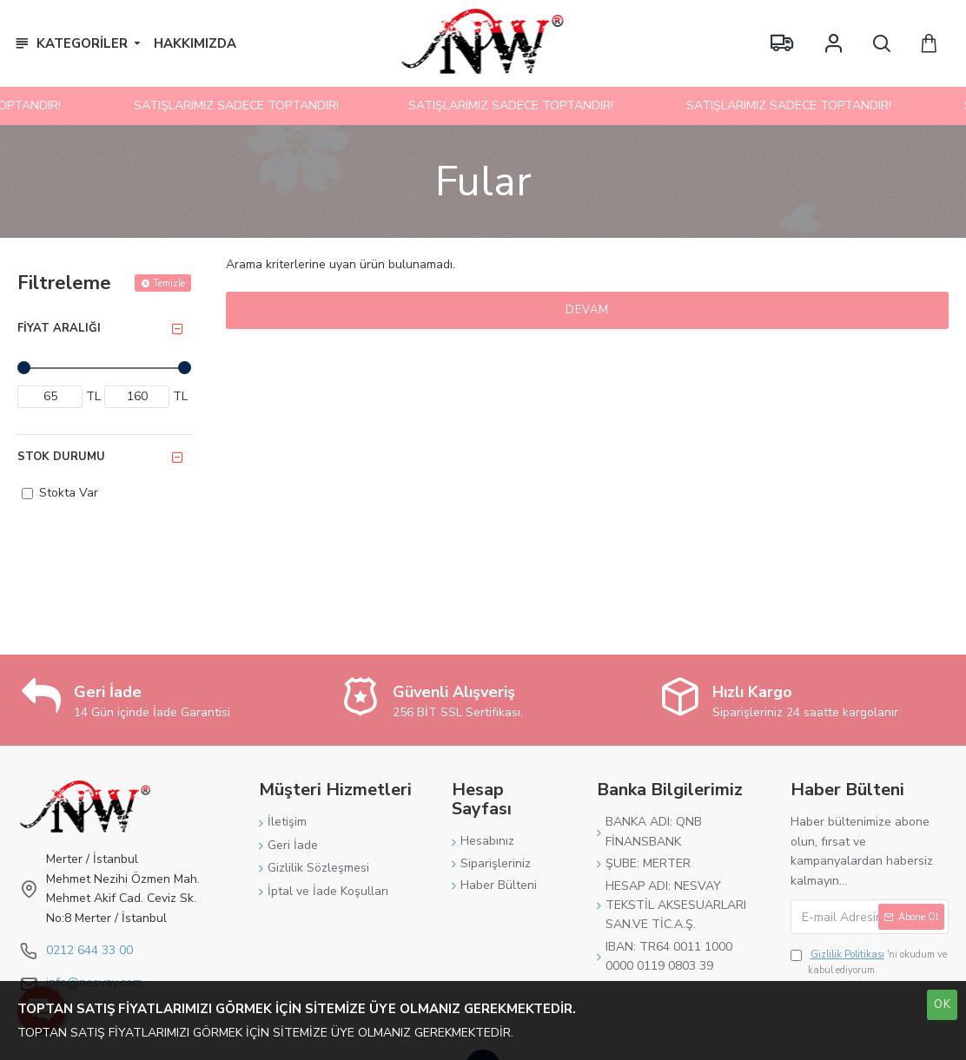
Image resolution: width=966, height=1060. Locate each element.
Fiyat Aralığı (59, 328)
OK (942, 1004)
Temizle (169, 283)
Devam (587, 310)
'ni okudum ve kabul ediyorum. (869, 962)
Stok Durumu (61, 456)
